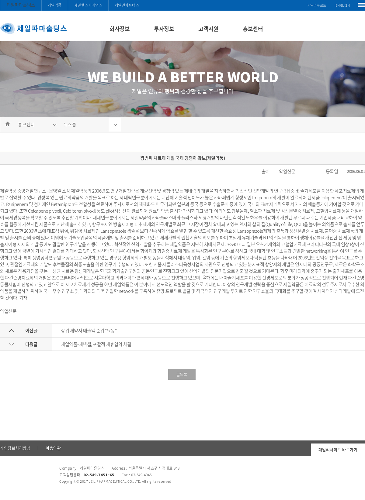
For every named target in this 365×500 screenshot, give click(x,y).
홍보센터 (253, 29)
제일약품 (55, 5)
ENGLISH (342, 5)
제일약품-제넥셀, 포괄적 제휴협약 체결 (96, 344)
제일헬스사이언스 (88, 5)
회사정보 (119, 29)
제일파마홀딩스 (20, 5)
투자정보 (164, 29)
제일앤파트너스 (127, 5)
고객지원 (208, 29)
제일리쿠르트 (316, 5)
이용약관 (53, 448)
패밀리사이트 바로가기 (338, 449)
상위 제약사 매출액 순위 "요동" (88, 330)
